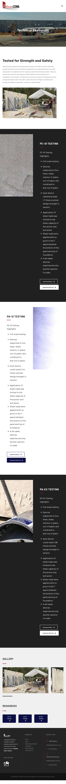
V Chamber (28, 750)
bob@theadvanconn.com (53, 764)
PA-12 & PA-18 (29, 754)
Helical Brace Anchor (31, 747)
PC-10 (26, 743)
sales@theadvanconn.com (53, 749)
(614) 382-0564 (53, 753)
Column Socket (29, 752)
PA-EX (27, 745)
